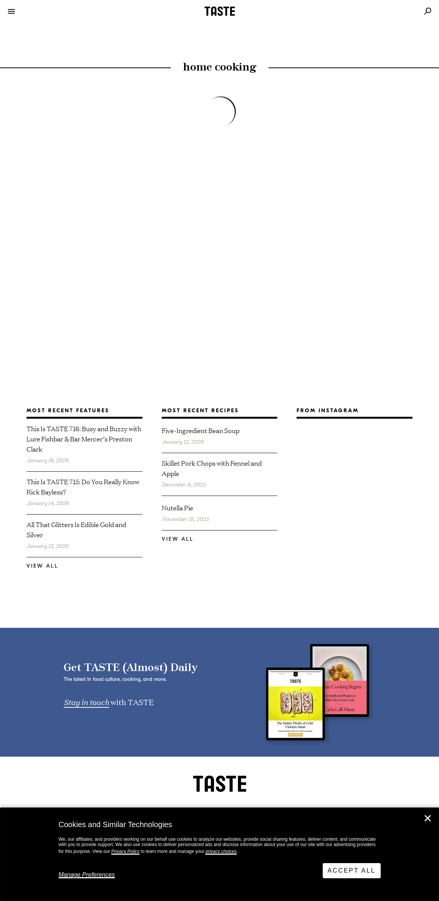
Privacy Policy (125, 851)
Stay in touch (86, 701)
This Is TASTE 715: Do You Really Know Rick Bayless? (83, 486)
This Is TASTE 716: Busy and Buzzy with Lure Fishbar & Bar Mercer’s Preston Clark (84, 439)
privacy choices (220, 851)
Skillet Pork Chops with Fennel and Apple (212, 468)
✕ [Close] (427, 818)
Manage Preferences (87, 874)
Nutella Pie (177, 507)
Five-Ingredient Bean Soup (200, 430)
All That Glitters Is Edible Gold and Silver (76, 529)
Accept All (352, 870)
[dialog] (219, 854)
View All (42, 566)
